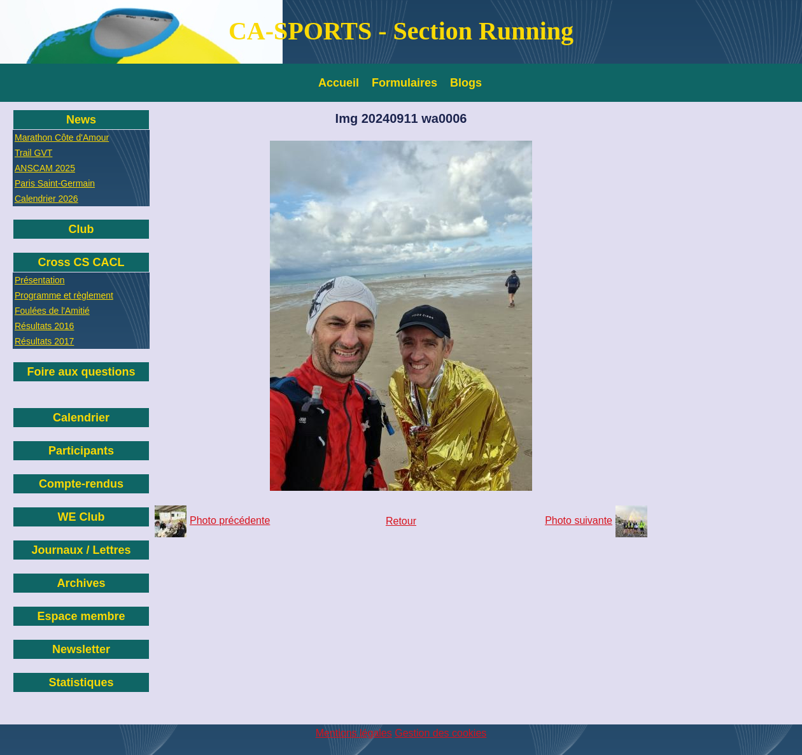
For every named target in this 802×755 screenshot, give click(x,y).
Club (81, 229)
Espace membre (81, 616)
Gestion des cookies (440, 733)
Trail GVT (33, 153)
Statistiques (80, 682)
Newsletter (81, 649)
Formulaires (404, 82)
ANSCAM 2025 (45, 168)
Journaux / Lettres (80, 550)
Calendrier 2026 (46, 199)
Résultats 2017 (44, 341)
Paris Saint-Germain (55, 183)
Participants (81, 450)
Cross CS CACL (81, 262)
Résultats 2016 (44, 326)
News (81, 119)
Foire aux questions (81, 371)
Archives (81, 583)
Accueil (338, 82)
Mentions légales (354, 733)
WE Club (81, 517)
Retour (401, 521)
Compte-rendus (81, 483)
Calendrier (81, 417)
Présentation (40, 280)
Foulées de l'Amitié (52, 311)
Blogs (466, 82)
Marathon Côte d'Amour (62, 137)
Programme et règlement (64, 295)
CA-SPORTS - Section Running (401, 31)
